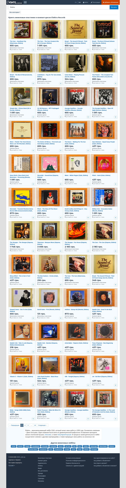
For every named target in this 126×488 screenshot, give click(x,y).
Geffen (86, 446)
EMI (74, 446)
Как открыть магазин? (100, 463)
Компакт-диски (42, 460)
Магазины (41, 481)
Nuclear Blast (33, 449)
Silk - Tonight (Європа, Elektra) (74, 376)
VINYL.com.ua (21, 457)
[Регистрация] (95, 2)
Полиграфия (42, 476)
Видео (40, 468)
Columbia (53, 446)
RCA (50, 449)
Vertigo (67, 449)
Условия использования (73, 458)
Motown (111, 446)
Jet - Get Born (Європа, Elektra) (102, 376)
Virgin (79, 449)
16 (35, 425)
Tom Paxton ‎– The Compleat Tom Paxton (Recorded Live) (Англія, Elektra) (102, 76)
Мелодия (94, 449)
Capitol (27, 446)
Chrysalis (45, 446)
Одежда (40, 473)
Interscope (94, 446)
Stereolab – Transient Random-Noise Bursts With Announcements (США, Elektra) (21, 210)
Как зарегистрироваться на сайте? (104, 458)
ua (80, 2)
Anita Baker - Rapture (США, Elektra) (76, 343)
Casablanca (35, 446)
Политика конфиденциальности (75, 460)
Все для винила (43, 471)
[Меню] (25, 2)
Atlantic (20, 446)
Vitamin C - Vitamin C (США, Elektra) (21, 376)
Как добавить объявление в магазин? (105, 465)
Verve (73, 449)
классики (48, 434)
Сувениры (41, 478)
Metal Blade (103, 446)
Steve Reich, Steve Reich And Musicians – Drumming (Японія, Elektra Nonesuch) (20, 177)
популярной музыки (64, 434)
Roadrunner (58, 449)
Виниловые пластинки (45, 458)
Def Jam (67, 446)
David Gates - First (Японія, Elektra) (48, 309)
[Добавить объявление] (110, 2)
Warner (86, 449)
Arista (13, 446)
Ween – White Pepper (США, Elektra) (76, 175)
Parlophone (43, 449)
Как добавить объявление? (102, 460)
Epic (79, 446)
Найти (114, 7)
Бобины (40, 465)
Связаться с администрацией (75, 465)
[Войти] (85, 2)
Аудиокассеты (42, 463)
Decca (61, 446)
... (31, 425)
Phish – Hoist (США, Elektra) (101, 175)
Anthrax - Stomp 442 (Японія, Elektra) (77, 309)
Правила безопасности (73, 463)
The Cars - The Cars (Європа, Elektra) (104, 242)
